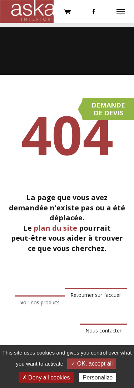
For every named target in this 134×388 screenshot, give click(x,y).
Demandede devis (108, 109)
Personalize (98, 377)
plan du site (55, 228)
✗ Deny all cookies (46, 377)
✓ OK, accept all (92, 364)
